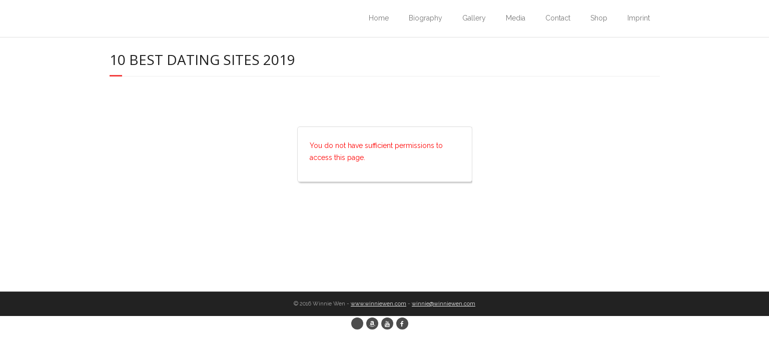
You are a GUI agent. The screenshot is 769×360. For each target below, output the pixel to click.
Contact (557, 18)
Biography (425, 18)
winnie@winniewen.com (443, 303)
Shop (598, 18)
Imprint (638, 18)
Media (515, 18)
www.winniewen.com (378, 303)
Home (379, 18)
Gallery (474, 18)
